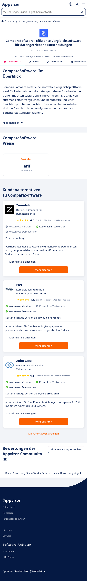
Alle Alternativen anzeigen (43, 433)
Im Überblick (12, 61)
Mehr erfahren (43, 269)
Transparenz (8, 512)
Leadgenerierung (29, 21)
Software (7, 535)
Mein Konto (8, 551)
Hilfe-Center (8, 557)
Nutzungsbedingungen (14, 518)
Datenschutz (9, 506)
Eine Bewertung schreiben (66, 449)
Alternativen (54, 61)
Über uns (7, 529)
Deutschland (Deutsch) (30, 571)
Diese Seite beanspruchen (62, 56)
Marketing (13, 21)
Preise (34, 61)
